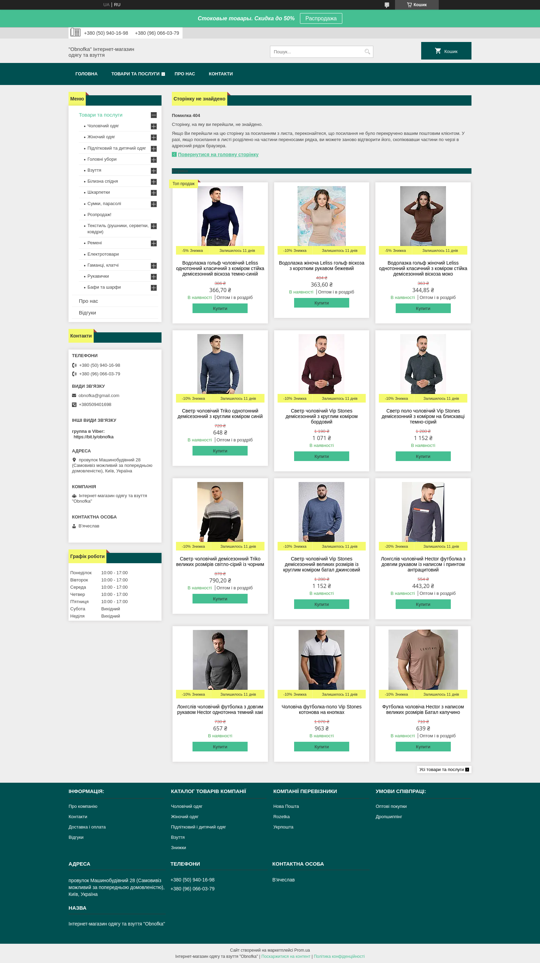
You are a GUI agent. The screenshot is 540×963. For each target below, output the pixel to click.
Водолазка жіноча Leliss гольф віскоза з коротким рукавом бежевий (321, 265)
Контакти (221, 73)
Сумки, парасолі (104, 203)
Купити (220, 308)
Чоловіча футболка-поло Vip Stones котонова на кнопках (322, 709)
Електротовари (103, 254)
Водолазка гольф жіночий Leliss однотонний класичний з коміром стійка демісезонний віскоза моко (423, 268)
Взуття (94, 170)
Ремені (94, 242)
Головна (86, 73)
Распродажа (321, 18)
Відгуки (87, 312)
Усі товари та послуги (441, 769)
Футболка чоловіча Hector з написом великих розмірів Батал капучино (423, 709)
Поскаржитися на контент (285, 956)
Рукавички (98, 276)
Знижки (178, 847)
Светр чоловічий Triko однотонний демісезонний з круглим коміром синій (220, 413)
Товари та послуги (135, 73)
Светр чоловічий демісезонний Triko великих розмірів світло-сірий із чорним (220, 561)
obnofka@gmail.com (99, 395)
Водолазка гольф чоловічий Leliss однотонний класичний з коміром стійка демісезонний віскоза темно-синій (220, 268)
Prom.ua (302, 950)
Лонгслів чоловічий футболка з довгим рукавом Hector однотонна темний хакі (220, 709)
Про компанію (83, 806)
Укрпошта (283, 827)
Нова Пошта (286, 806)
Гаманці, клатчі (102, 265)
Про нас (185, 73)
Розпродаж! (99, 214)
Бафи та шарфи (104, 287)
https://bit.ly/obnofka (94, 436)
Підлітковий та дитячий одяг (116, 148)
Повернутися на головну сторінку (218, 154)
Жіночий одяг (101, 136)
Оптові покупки (391, 806)
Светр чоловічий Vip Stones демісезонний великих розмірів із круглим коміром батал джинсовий (321, 564)
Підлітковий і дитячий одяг (198, 827)
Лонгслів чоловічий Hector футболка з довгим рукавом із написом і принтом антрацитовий (423, 564)
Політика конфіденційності (339, 956)
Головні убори (101, 159)
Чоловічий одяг (103, 125)
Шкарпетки (98, 192)
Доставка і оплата (87, 827)
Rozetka (281, 816)
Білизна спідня (102, 181)
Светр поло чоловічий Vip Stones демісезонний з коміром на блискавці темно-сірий (423, 416)
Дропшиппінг (389, 816)
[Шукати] (367, 52)
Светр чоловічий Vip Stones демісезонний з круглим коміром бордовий (321, 416)
